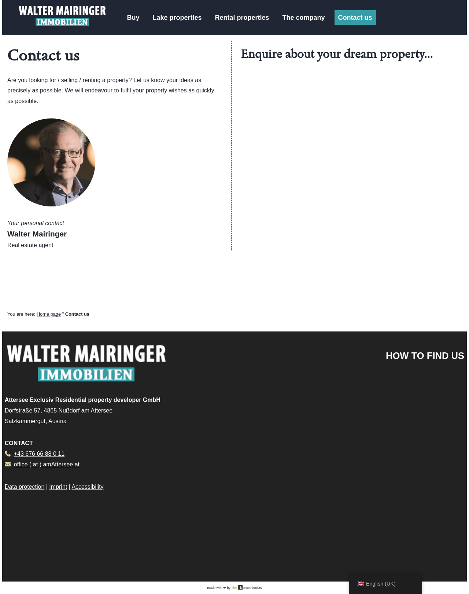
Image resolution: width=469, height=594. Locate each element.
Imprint (58, 487)
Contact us (355, 17)
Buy (133, 17)
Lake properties (177, 17)
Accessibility (87, 487)
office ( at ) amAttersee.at (47, 464)
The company (303, 17)
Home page (49, 314)
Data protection (25, 487)
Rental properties (242, 17)
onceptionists (247, 587)
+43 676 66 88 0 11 (39, 454)
